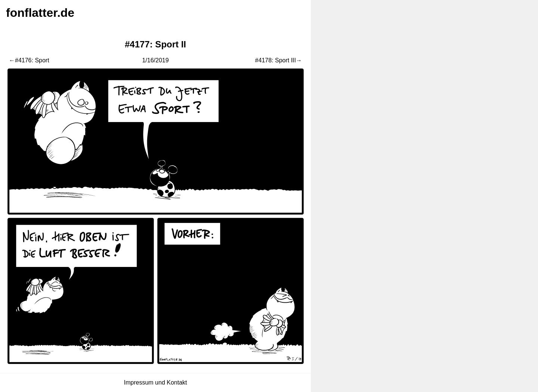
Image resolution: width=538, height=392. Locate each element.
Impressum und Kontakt (155, 382)
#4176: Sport (32, 60)
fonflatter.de (40, 12)
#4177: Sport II (155, 44)
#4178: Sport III (275, 60)
